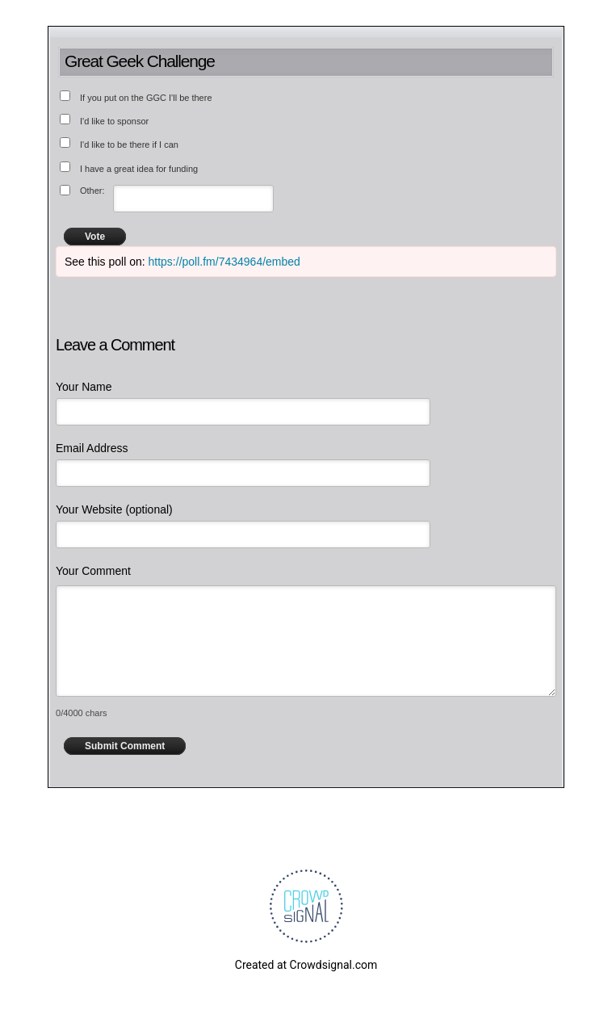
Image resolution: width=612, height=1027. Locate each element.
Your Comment (93, 570)
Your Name (84, 386)
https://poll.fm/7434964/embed (224, 261)
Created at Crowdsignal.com (306, 964)
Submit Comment (125, 746)
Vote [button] (95, 236)
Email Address (92, 448)
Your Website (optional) (114, 509)
